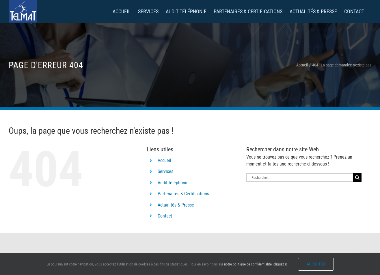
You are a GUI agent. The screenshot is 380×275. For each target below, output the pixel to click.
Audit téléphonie (173, 182)
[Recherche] (357, 177)
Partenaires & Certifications (183, 193)
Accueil (164, 160)
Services (165, 171)
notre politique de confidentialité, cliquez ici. (256, 264)
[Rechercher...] (299, 177)
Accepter (316, 264)
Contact (165, 216)
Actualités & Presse (176, 205)
